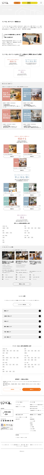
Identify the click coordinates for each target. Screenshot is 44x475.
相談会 (28, 2)
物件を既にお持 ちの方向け (34, 406)
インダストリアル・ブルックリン (21, 265)
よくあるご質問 (32, 429)
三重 (13, 371)
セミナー (24, 2)
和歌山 (39, 228)
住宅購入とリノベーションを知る (20, 406)
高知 (35, 360)
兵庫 (28, 228)
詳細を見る (12, 156)
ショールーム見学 (32, 421)
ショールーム (34, 2)
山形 (3, 353)
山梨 (3, 237)
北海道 (4, 228)
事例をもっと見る (22, 284)
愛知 (3, 242)
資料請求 (16, 2)
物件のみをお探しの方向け (34, 408)
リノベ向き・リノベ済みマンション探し (21, 437)
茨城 (3, 360)
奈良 (35, 228)
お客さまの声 (17, 419)
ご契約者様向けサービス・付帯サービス (35, 410)
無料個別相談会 (32, 419)
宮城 (7, 228)
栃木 (6, 360)
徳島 (25, 360)
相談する (31, 389)
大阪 (25, 228)
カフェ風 (4, 265)
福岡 (25, 237)
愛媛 (32, 360)
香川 (28, 360)
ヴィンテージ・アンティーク (6, 268)
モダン (8, 265)
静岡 (10, 371)
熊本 (28, 237)
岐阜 (6, 371)
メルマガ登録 (32, 427)
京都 (32, 228)
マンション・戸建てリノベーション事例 (21, 417)
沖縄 (32, 237)
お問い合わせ (26, 446)
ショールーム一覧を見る (22, 304)
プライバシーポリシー (19, 446)
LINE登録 (31, 425)
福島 (6, 353)
